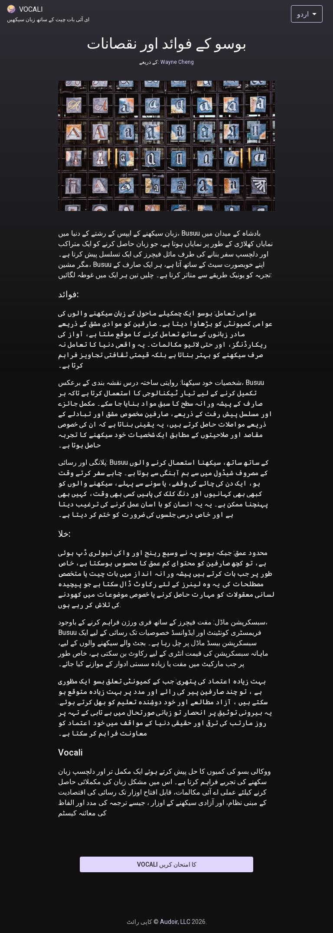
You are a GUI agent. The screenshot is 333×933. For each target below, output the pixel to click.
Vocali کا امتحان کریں (166, 865)
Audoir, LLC (176, 921)
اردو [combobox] (303, 14)
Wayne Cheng (176, 62)
